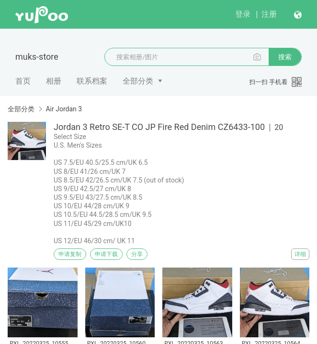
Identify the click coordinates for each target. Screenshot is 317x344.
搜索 (285, 57)
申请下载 (106, 254)
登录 (242, 14)
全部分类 (138, 81)
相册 (53, 81)
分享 (137, 254)
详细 (300, 254)
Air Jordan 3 (63, 109)
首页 (23, 81)
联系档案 (92, 81)
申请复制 (69, 254)
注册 (269, 14)
